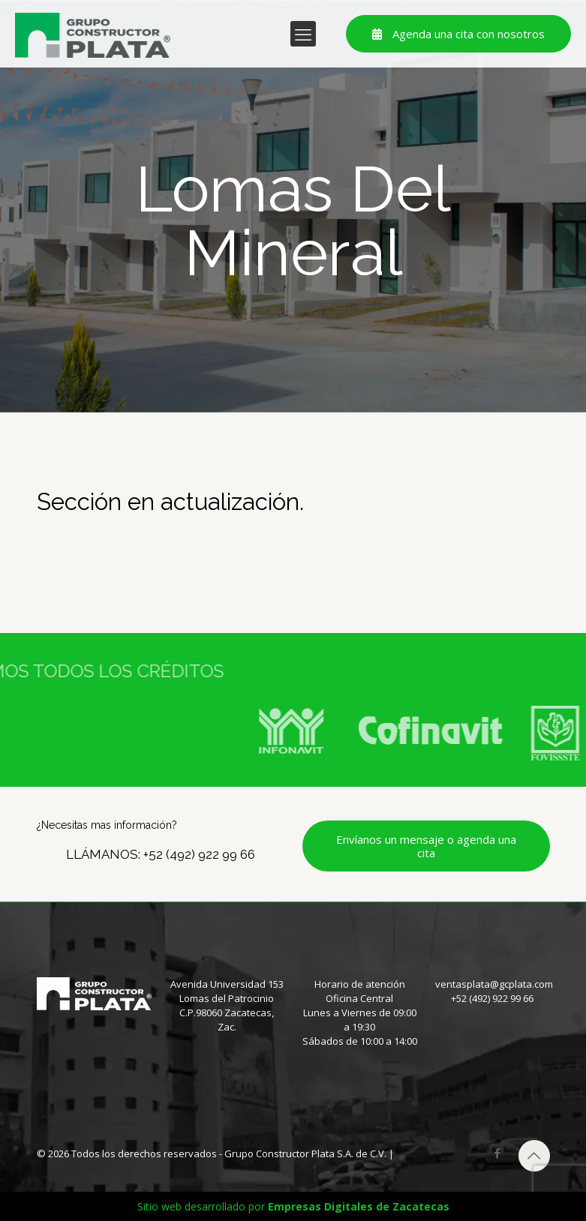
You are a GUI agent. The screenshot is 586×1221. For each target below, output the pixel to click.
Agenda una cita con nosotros (458, 33)
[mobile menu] (303, 33)
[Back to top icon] (534, 1156)
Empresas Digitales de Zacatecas (358, 1206)
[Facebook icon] (497, 1152)
